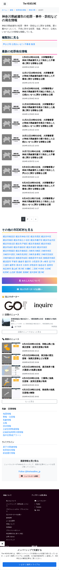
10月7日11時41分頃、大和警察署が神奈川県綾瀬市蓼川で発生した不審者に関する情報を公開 (38, 154)
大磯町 (28, 269)
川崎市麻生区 (9, 258)
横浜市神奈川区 (23, 236)
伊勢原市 (34, 265)
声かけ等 (7, 44)
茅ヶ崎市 (44, 261)
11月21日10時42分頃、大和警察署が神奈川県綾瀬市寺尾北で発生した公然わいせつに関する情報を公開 (38, 123)
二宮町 (35, 269)
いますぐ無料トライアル (29, 564)
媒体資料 (9, 517)
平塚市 (15, 261)
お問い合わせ (10, 536)
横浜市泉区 (42, 247)
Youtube (38, 507)
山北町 (13, 272)
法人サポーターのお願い (14, 514)
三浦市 (6, 265)
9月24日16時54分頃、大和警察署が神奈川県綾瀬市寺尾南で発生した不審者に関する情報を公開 (38, 186)
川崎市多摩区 (34, 254)
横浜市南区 (8, 240)
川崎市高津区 (22, 254)
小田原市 (36, 261)
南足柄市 (7, 269)
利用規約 (9, 527)
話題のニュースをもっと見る (29, 332)
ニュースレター (40, 501)
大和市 (26, 265)
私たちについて (11, 501)
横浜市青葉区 (9, 251)
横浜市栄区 (31, 247)
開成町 (19, 272)
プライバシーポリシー (13, 530)
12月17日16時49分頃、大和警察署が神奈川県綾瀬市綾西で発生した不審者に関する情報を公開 (38, 76)
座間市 (50, 265)
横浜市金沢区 (49, 240)
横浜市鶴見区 (9, 236)
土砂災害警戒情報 (11, 429)
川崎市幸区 (46, 251)
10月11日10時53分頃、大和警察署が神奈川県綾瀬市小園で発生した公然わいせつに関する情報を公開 (38, 139)
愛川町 (41, 272)
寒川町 (21, 269)
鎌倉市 (21, 261)
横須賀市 (7, 261)
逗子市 (52, 261)
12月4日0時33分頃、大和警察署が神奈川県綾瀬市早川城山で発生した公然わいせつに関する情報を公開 (38, 91)
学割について (10, 524)
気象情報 (7, 420)
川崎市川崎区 (34, 251)
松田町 (6, 272)
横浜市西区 (35, 236)
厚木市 (19, 265)
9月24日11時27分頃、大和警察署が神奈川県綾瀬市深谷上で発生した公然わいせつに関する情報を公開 (38, 201)
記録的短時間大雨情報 (13, 432)
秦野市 (13, 265)
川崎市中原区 (9, 254)
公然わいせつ (18, 44)
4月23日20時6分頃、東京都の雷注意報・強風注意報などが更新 (37, 357)
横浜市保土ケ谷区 (22, 240)
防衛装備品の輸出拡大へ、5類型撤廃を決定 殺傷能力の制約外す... (33, 320)
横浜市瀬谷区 (20, 247)
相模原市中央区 (35, 258)
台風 (5, 423)
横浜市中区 (46, 236)
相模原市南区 (49, 258)
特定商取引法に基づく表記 (14, 533)
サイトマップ (10, 540)
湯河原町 (34, 272)
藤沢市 (28, 261)
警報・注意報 (9, 417)
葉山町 (15, 269)
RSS (37, 510)
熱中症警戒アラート (12, 435)
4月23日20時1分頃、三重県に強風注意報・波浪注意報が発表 (37, 379)
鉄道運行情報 (9, 453)
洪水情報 (7, 426)
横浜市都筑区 (22, 251)
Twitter (37, 504)
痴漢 (33, 44)
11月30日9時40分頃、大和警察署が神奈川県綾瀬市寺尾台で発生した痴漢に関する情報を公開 (38, 107)
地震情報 (7, 414)
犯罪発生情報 (9, 450)
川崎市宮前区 (47, 254)
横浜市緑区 (8, 247)
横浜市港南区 (34, 244)
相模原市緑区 (22, 258)
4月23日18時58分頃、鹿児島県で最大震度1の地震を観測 (38, 368)
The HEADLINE (29, 3)
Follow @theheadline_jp (29, 471)
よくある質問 (10, 521)
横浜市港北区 (9, 244)
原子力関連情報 (10, 447)
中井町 (41, 269)
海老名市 (42, 265)
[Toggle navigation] (5, 4)
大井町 (48, 269)
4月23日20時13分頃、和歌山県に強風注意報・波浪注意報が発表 (38, 345)
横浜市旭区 (46, 244)
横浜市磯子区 (36, 240)
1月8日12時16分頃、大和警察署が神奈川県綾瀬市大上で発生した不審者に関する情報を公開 (38, 60)
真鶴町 (26, 272)
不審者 (27, 44)
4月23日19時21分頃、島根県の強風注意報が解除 (38, 391)
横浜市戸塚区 (22, 244)
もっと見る (29, 401)
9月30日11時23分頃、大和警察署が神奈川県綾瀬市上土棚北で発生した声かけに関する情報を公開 (38, 170)
